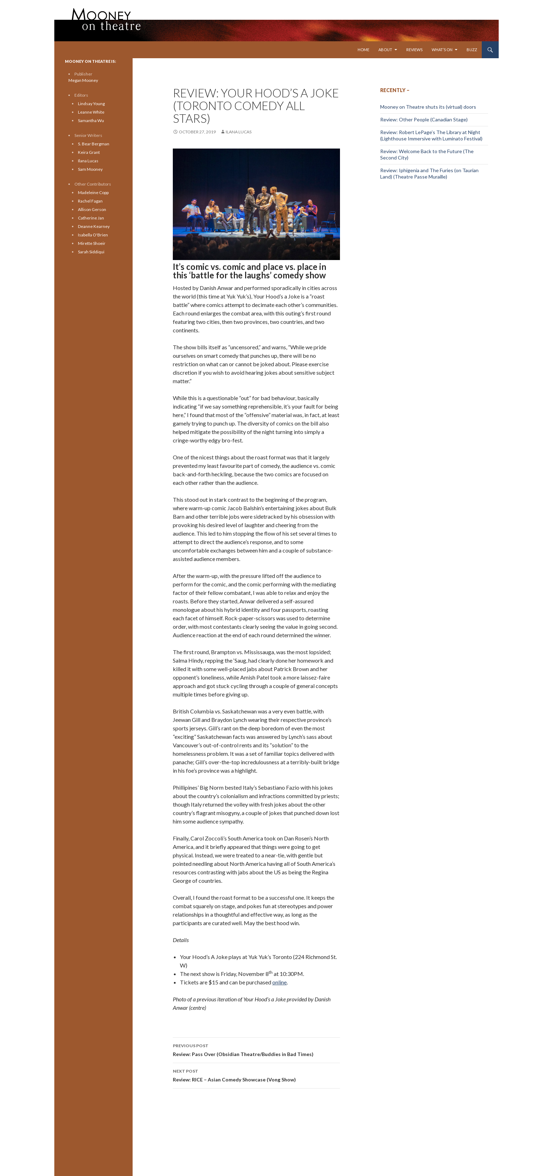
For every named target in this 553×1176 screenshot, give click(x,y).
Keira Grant (89, 152)
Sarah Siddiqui (91, 251)
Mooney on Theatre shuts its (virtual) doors (428, 107)
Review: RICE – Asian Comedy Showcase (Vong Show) (256, 1074)
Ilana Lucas (238, 131)
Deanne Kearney (94, 226)
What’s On (442, 49)
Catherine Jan (91, 218)
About (385, 49)
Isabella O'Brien (93, 234)
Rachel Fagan (90, 201)
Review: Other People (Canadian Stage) (424, 119)
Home (363, 49)
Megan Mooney (83, 80)
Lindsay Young (91, 103)
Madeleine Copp (93, 192)
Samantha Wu (91, 120)
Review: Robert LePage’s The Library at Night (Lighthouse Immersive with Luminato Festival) (431, 135)
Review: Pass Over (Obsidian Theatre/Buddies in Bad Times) (256, 1049)
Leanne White (91, 112)
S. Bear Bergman (93, 143)
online (279, 982)
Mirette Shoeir (91, 243)
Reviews (414, 49)
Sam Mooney (90, 169)
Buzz (472, 49)
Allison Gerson (92, 209)
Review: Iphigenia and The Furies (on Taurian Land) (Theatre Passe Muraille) (429, 173)
